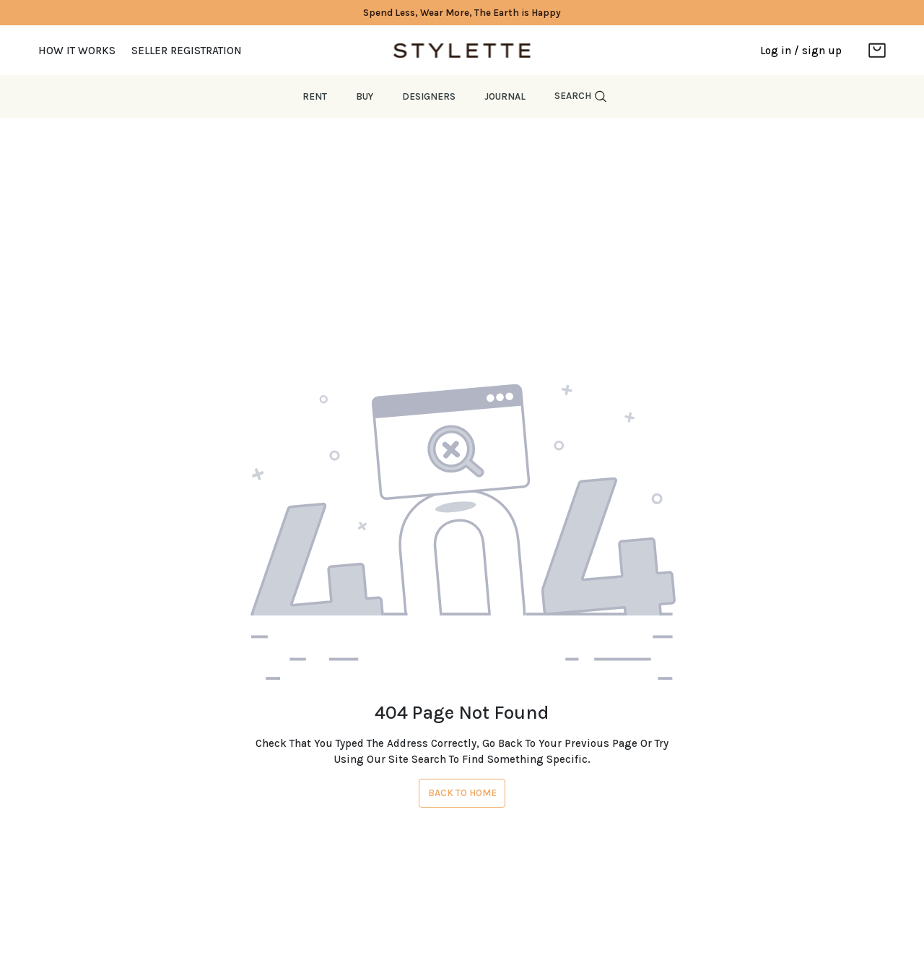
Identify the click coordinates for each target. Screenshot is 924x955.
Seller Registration (186, 50)
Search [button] (581, 97)
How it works (77, 50)
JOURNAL (505, 96)
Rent (314, 96)
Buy (364, 96)
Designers (429, 96)
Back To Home (462, 792)
